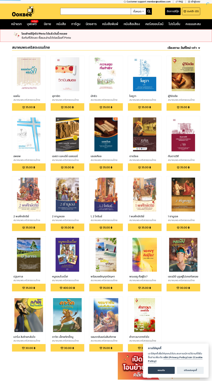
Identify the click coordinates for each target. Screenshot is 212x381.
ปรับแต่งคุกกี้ (190, 370)
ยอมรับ (161, 370)
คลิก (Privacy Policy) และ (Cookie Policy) (175, 359)
